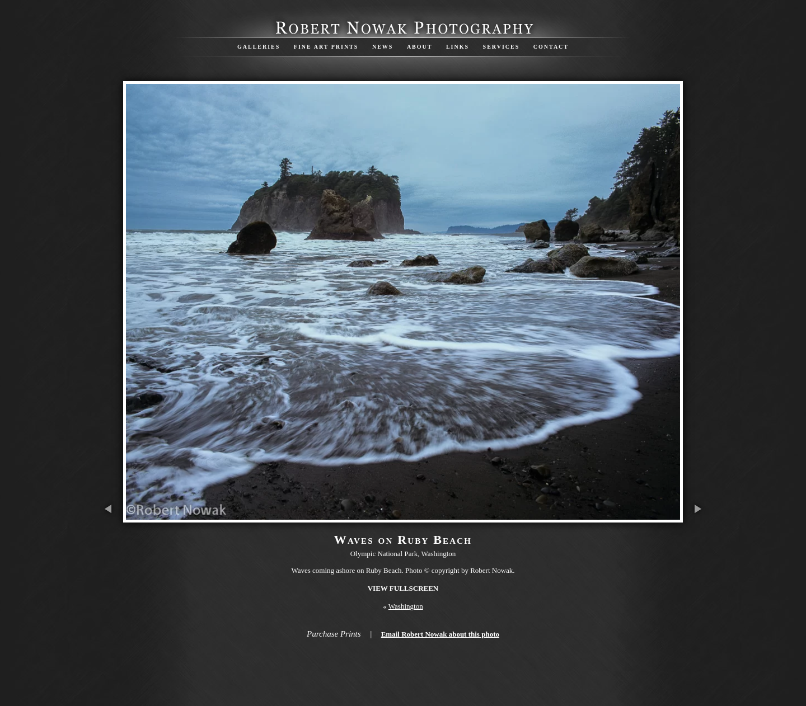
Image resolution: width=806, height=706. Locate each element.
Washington (405, 606)
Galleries (258, 47)
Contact (551, 47)
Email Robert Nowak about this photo (440, 634)
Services (501, 47)
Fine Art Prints (326, 47)
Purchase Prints (334, 633)
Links (457, 47)
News (382, 47)
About (420, 47)
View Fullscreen (403, 588)
